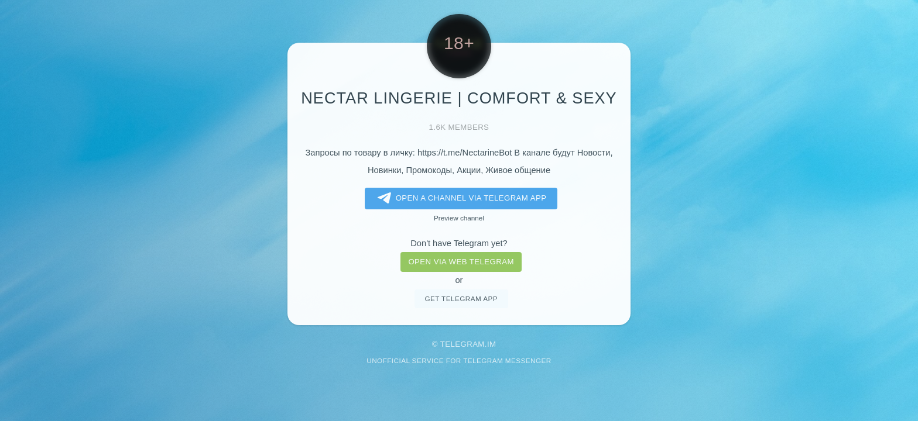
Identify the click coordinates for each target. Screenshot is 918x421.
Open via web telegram (460, 261)
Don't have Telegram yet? (458, 243)
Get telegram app (460, 298)
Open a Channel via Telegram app (460, 198)
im (491, 344)
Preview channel (459, 218)
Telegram (462, 344)
